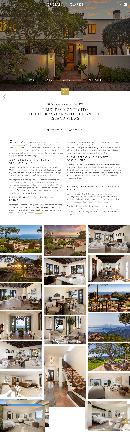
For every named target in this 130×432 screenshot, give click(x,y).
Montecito (38, 212)
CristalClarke (65, 4)
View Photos (54, 130)
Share (126, 421)
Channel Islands (18, 150)
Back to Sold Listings (4, 96)
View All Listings (65, 352)
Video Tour (76, 130)
